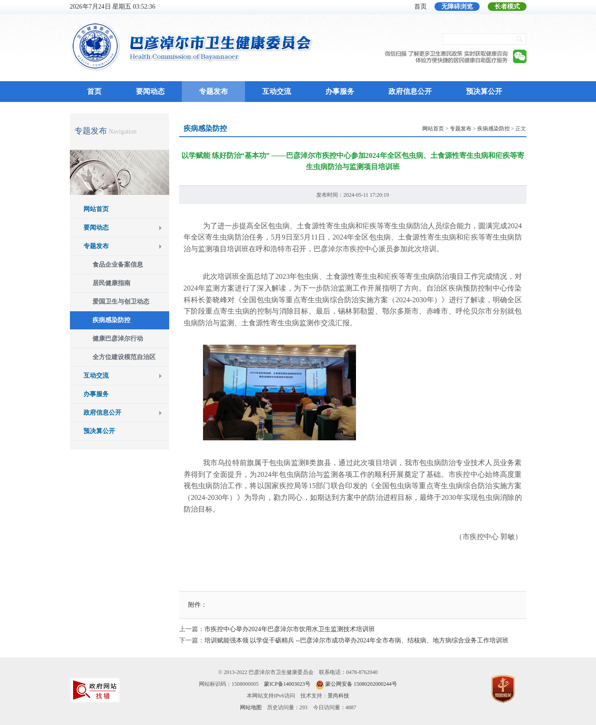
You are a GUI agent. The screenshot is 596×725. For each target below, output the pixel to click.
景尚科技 (338, 696)
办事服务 (339, 91)
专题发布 (213, 91)
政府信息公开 (410, 91)
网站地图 (251, 707)
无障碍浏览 (457, 6)
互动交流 (276, 91)
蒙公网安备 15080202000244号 (361, 684)
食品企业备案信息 (117, 264)
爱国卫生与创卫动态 (120, 301)
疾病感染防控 (111, 320)
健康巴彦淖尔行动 (117, 338)
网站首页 (96, 209)
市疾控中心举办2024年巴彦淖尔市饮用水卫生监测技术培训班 (289, 629)
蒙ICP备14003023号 (287, 684)
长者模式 (507, 6)
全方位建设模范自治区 (124, 357)
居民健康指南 (111, 283)
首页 (420, 6)
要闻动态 (150, 91)
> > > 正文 (474, 128)
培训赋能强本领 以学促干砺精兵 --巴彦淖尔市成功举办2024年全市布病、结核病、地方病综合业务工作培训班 (356, 640)
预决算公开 (484, 91)
